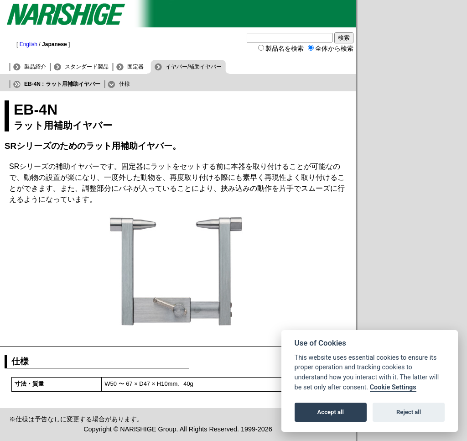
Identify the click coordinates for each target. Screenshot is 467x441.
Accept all (330, 412)
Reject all (408, 412)
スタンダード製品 (87, 66)
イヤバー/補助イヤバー (194, 66)
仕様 (124, 84)
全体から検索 (334, 48)
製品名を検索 (284, 48)
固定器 (135, 66)
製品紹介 (35, 66)
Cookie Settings (393, 387)
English (28, 44)
